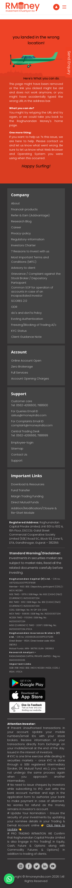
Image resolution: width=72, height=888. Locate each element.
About (15, 203)
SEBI (11, 667)
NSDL (49, 667)
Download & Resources (27, 484)
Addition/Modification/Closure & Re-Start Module (34, 510)
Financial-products (24, 209)
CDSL (56, 667)
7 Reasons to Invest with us (30, 251)
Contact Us (19, 454)
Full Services (19, 372)
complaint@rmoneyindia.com (32, 425)
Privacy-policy (21, 233)
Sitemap (17, 448)
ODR (14, 307)
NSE (22, 667)
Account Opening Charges (30, 378)
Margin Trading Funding (27, 496)
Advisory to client (23, 268)
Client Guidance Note (26, 337)
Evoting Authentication (27, 319)
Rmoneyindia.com (38, 876)
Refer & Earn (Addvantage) (30, 215)
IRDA (11, 671)
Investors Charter (23, 245)
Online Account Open (26, 360)
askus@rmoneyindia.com (28, 415)
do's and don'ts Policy (26, 313)
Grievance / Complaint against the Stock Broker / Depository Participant (36, 278)
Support (16, 460)
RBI (16, 667)
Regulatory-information (27, 239)
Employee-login (22, 442)
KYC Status (19, 331)
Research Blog (21, 221)
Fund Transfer (20, 490)
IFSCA (29, 629)
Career (16, 227)
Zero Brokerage (22, 366)
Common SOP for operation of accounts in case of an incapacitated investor (32, 292)
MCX (33, 667)
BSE (28, 667)
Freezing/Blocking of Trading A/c (33, 325)
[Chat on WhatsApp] (9, 878)
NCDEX (40, 667)
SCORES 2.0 (19, 301)
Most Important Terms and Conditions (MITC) (30, 259)
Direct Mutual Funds (25, 502)
